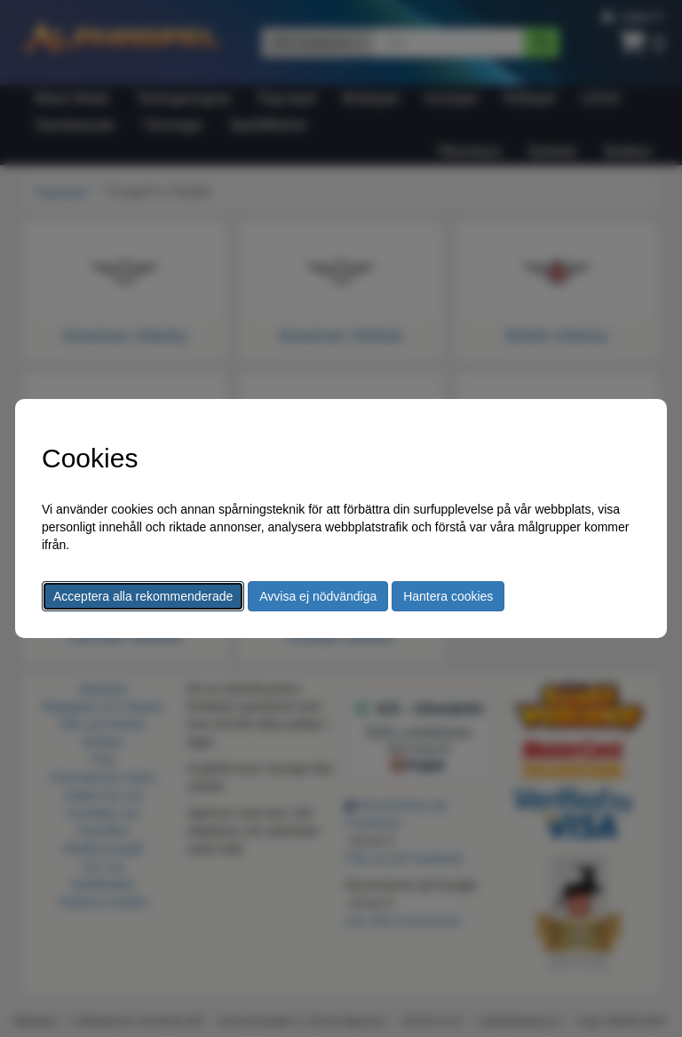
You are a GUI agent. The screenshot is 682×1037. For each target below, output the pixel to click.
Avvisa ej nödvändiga (318, 596)
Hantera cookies (448, 596)
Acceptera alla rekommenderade (143, 596)
